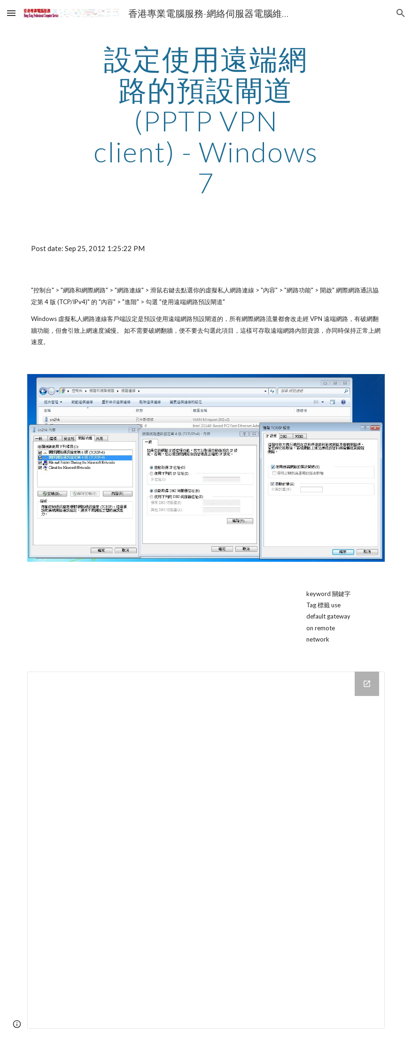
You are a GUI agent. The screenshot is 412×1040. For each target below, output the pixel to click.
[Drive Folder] (206, 850)
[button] (11, 13)
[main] (206, 120)
